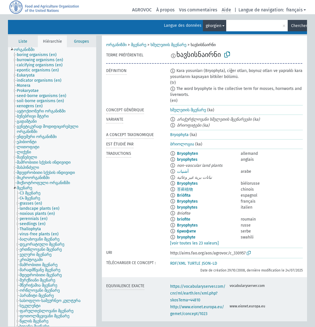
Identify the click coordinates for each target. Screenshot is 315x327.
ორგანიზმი (116, 44)
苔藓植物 (185, 189)
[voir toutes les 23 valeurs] (194, 243)
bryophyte (186, 237)
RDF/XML (178, 263)
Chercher (299, 25)
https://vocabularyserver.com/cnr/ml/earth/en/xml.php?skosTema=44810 (197, 293)
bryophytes (187, 159)
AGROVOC (142, 10)
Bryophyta (179, 134)
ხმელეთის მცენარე (168, 44)
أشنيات (183, 171)
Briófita (184, 195)
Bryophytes (187, 183)
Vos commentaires (198, 10)
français (294, 10)
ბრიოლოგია (182, 144)
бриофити (186, 231)
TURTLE (194, 263)
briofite (183, 219)
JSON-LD (209, 263)
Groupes (81, 41)
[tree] (52, 186)
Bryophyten (187, 153)
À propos (165, 10)
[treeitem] (27, 49)
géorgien (213, 25)
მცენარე (138, 44)
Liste (22, 41)
